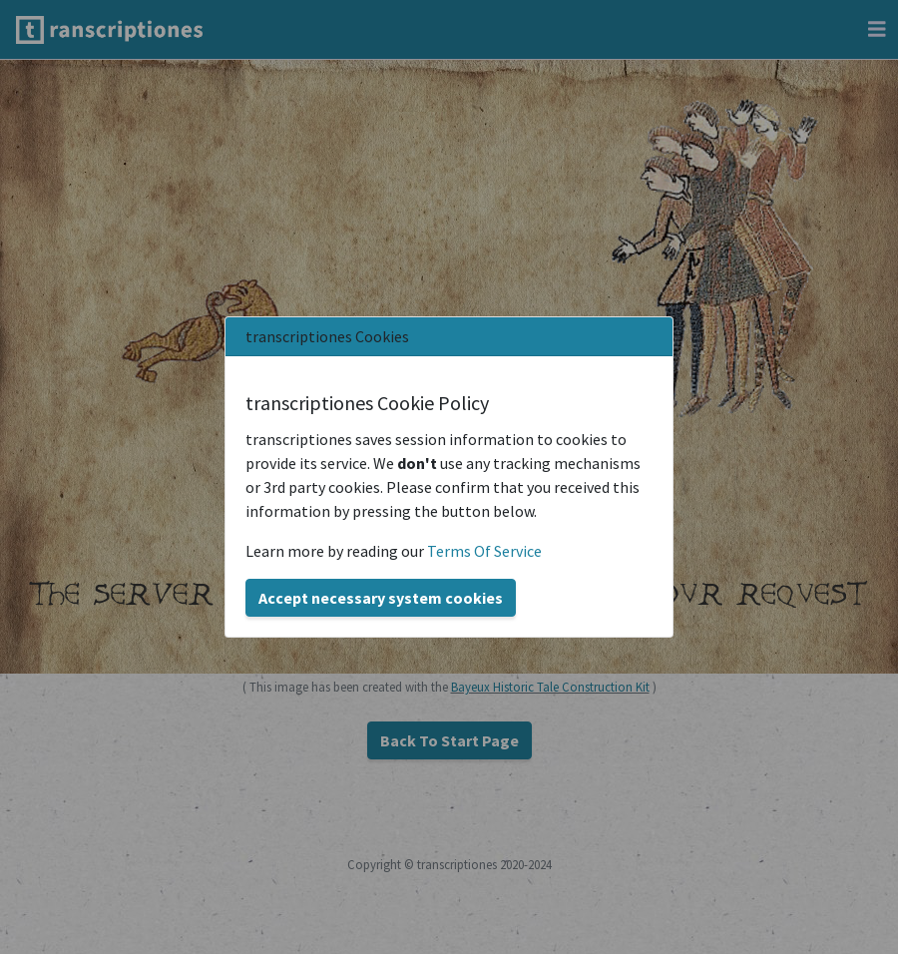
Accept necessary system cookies (380, 598)
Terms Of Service (484, 551)
